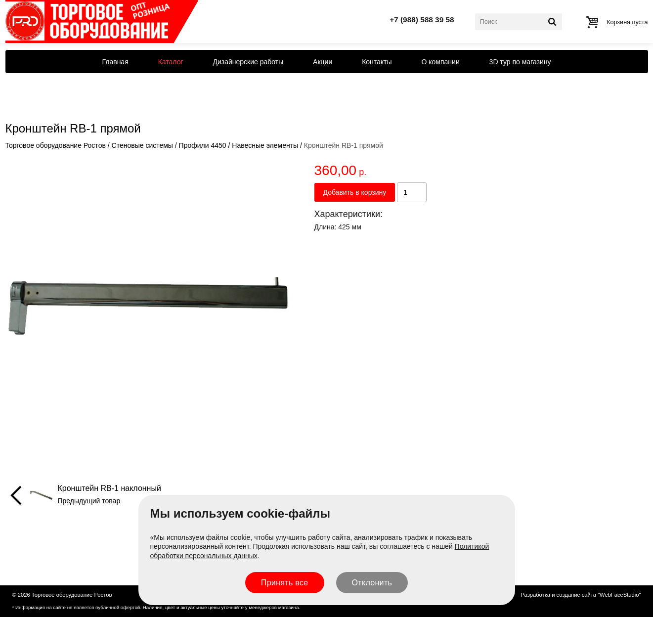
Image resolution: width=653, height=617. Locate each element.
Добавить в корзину (355, 192)
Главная (115, 62)
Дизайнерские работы (248, 62)
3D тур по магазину (520, 62)
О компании (441, 62)
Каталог (170, 62)
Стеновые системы (142, 145)
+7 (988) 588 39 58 (422, 19)
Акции (322, 62)
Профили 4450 (202, 145)
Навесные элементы (265, 145)
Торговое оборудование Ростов (55, 145)
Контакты (377, 62)
